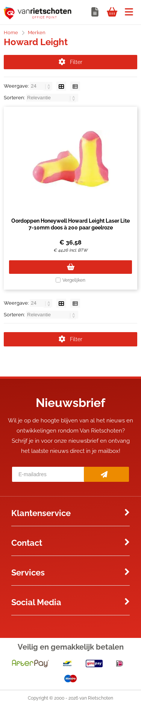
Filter (70, 62)
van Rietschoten (96, 698)
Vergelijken (73, 280)
